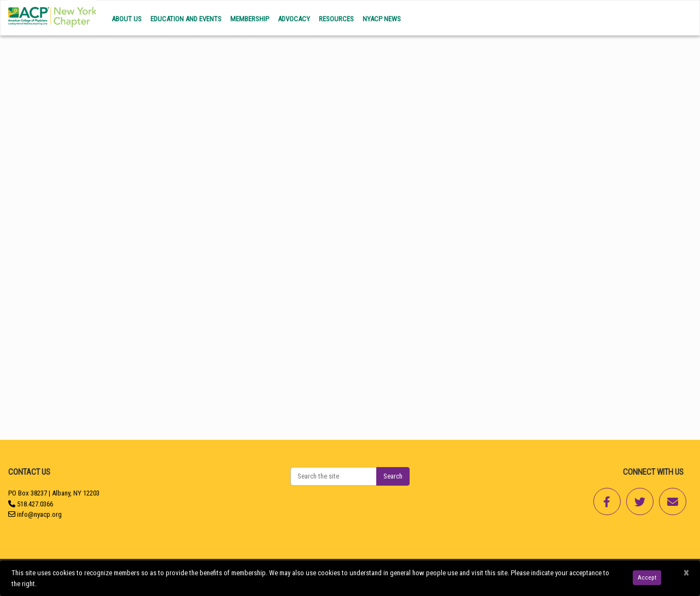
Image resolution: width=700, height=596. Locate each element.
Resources (336, 19)
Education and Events (185, 19)
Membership (249, 19)
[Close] (686, 573)
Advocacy (294, 19)
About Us (127, 19)
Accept (647, 577)
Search (392, 476)
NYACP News (382, 19)
